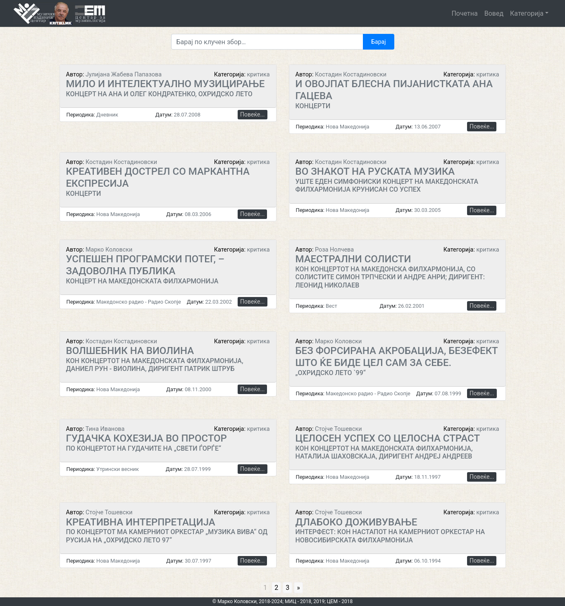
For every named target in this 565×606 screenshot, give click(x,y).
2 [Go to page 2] (276, 588)
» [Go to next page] (298, 588)
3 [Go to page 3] (287, 588)
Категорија (527, 13)
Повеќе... (252, 114)
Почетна (464, 13)
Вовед (493, 13)
